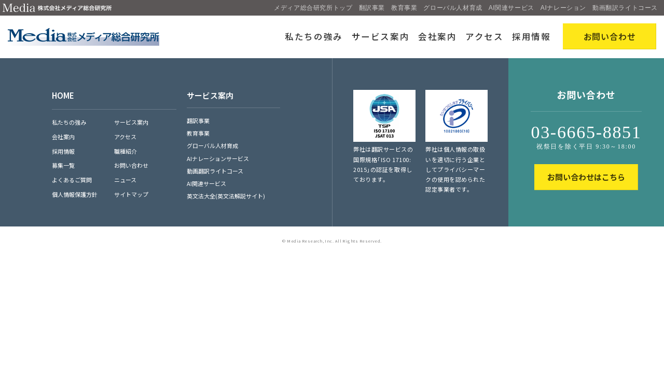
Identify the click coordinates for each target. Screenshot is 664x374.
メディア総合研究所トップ (313, 7)
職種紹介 (125, 151)
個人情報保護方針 (75, 194)
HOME (63, 95)
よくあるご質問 (72, 180)
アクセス (484, 36)
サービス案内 (381, 36)
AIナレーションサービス (218, 158)
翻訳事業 (372, 7)
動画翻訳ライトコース (625, 7)
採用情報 (531, 36)
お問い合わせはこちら (586, 176)
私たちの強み (314, 36)
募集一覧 (63, 165)
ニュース (125, 180)
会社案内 (437, 36)
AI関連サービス (511, 7)
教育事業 (404, 7)
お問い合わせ (131, 165)
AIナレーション (563, 7)
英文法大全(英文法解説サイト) (226, 196)
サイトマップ (131, 194)
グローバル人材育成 (452, 7)
